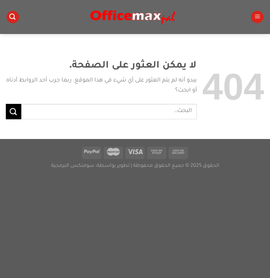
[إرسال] (13, 111)
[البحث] (13, 17)
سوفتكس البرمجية (72, 166)
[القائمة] (257, 17)
